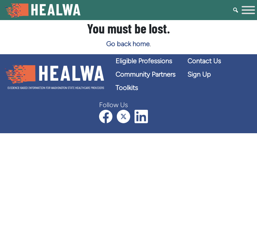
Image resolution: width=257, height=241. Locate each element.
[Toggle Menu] (248, 10)
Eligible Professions (143, 61)
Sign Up (199, 74)
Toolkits (126, 88)
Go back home (128, 44)
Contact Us (204, 61)
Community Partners (145, 74)
